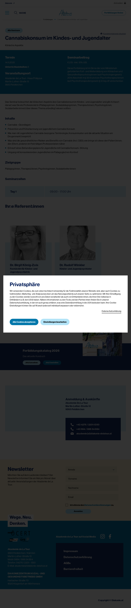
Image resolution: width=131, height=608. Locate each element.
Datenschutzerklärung (111, 311)
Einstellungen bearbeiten (55, 322)
